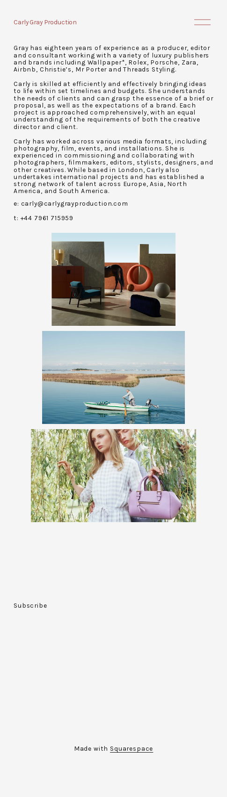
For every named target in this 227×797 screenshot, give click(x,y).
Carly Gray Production (45, 22)
